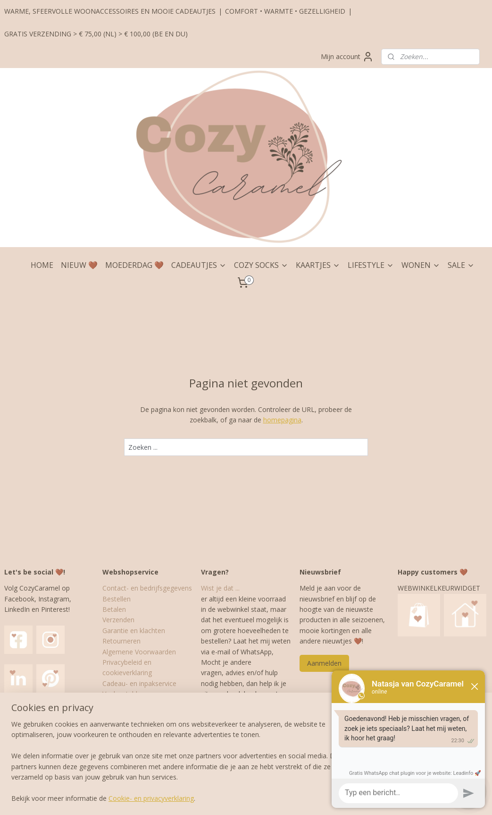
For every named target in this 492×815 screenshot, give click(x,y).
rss (229, 797)
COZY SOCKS (261, 265)
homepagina (282, 419)
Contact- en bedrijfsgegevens (147, 587)
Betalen (114, 609)
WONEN (420, 265)
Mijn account (347, 56)
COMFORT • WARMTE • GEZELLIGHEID (285, 11)
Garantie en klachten (133, 630)
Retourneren (121, 640)
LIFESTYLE (371, 265)
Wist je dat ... (220, 587)
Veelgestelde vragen (133, 693)
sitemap (210, 797)
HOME (42, 265)
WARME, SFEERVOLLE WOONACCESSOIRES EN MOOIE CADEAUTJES (110, 11)
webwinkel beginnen (265, 797)
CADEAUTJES (198, 265)
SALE (461, 265)
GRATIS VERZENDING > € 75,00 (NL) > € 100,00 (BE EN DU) (96, 33)
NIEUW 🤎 (79, 265)
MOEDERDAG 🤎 (134, 265)
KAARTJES (318, 265)
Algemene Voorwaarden (139, 651)
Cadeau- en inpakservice (139, 683)
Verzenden (118, 619)
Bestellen (116, 598)
